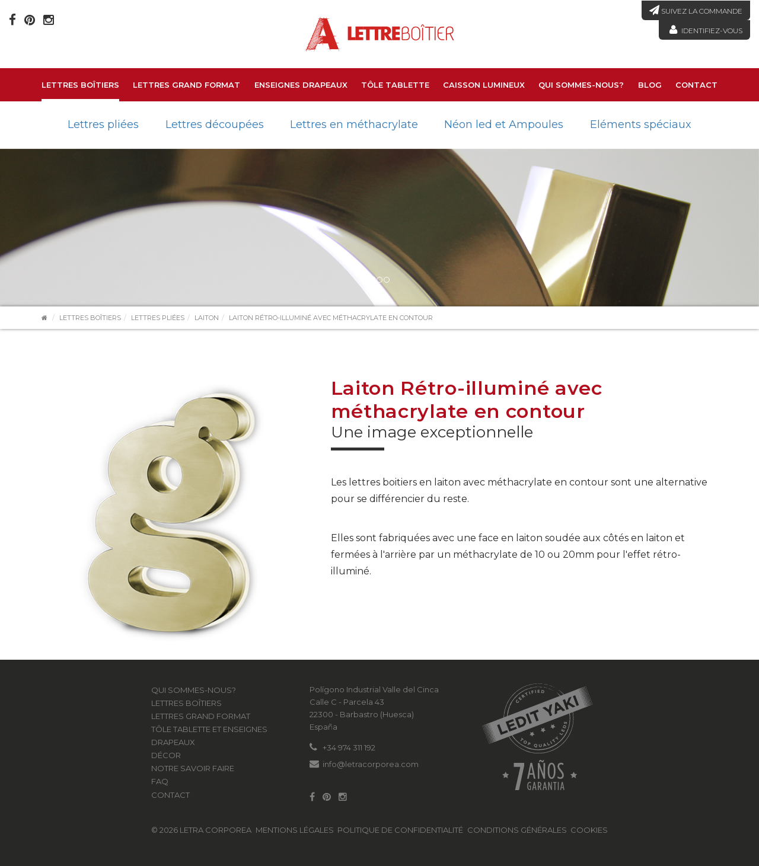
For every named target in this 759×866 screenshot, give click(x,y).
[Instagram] (48, 20)
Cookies (589, 830)
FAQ (159, 781)
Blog (650, 85)
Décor (166, 755)
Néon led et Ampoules (503, 124)
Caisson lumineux (484, 85)
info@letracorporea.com (371, 764)
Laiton (206, 318)
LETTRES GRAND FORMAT (186, 85)
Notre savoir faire (192, 768)
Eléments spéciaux (640, 124)
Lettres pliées (103, 124)
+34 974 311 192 (349, 747)
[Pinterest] (29, 20)
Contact (696, 85)
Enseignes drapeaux (300, 85)
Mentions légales (295, 830)
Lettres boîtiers (80, 85)
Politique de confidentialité (400, 830)
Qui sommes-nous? (581, 85)
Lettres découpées (214, 124)
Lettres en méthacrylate (354, 124)
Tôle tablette (395, 85)
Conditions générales (517, 830)
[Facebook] (12, 20)
